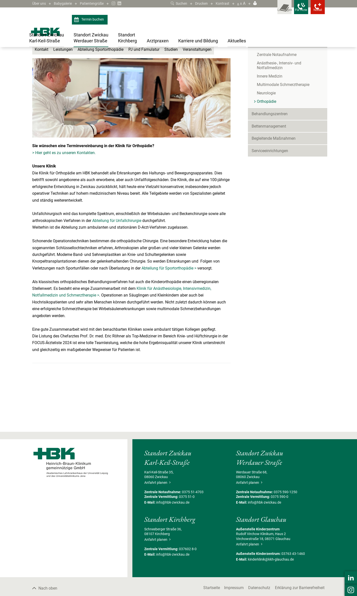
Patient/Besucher (267, 77)
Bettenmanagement (269, 174)
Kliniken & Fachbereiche (110, 58)
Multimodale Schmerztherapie (283, 132)
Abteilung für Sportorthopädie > (169, 316)
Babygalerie (66, 3)
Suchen (175, 3)
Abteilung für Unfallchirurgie (116, 268)
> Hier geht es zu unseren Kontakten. (64, 200)
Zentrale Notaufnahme (277, 102)
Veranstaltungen (197, 97)
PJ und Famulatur (143, 97)
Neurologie (266, 141)
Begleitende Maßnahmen (274, 186)
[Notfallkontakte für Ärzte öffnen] (292, 10)
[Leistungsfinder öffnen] (270, 10)
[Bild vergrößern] (131, 146)
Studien (171, 97)
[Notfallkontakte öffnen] (315, 10)
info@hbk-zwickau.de (172, 550)
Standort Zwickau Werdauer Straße (64, 58)
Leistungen (63, 97)
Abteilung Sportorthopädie (100, 97)
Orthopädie (138, 58)
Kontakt (41, 97)
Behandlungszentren (270, 162)
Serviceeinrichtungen (270, 198)
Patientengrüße (97, 3)
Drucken (199, 3)
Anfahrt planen (157, 530)
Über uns (40, 3)
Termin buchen (89, 20)
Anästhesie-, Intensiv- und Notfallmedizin (279, 113)
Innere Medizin (269, 124)
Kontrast (221, 3)
